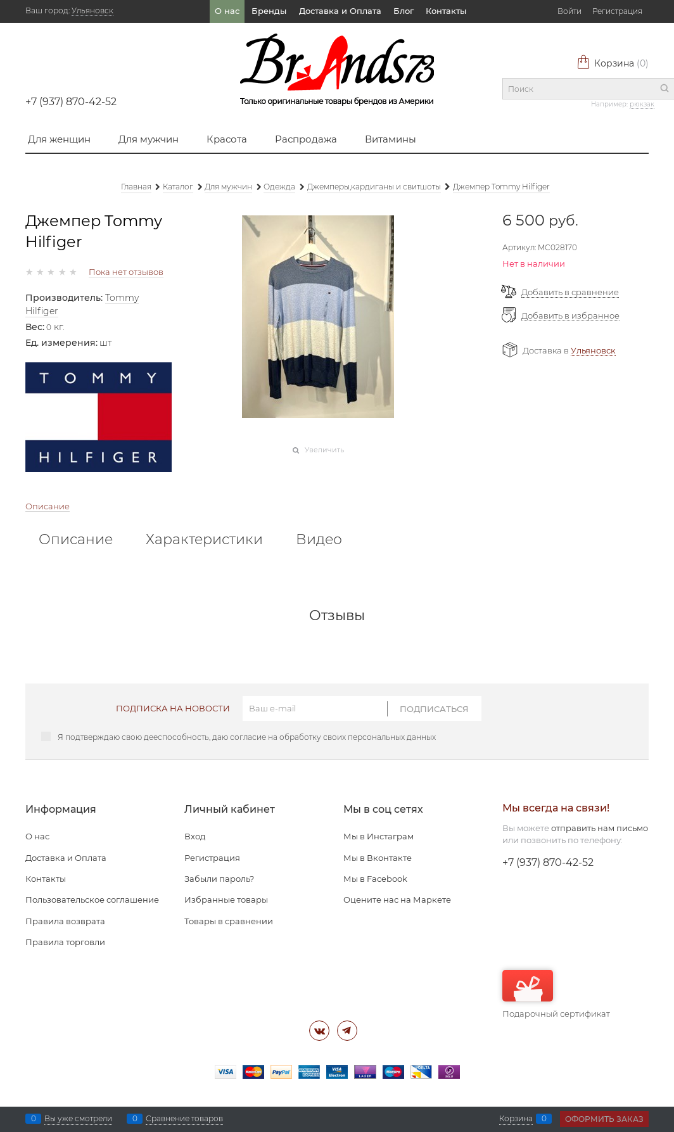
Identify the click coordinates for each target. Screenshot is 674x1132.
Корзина (612, 63)
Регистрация (617, 11)
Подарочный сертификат (556, 994)
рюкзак (642, 104)
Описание (47, 506)
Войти (569, 11)
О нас (227, 11)
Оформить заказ (604, 1119)
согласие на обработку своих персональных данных (333, 737)
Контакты (446, 11)
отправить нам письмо (599, 828)
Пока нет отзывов (126, 272)
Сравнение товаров (184, 1119)
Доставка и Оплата (340, 11)
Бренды (268, 11)
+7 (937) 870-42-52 (71, 102)
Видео (319, 540)
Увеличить (324, 449)
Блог (403, 11)
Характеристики (204, 540)
